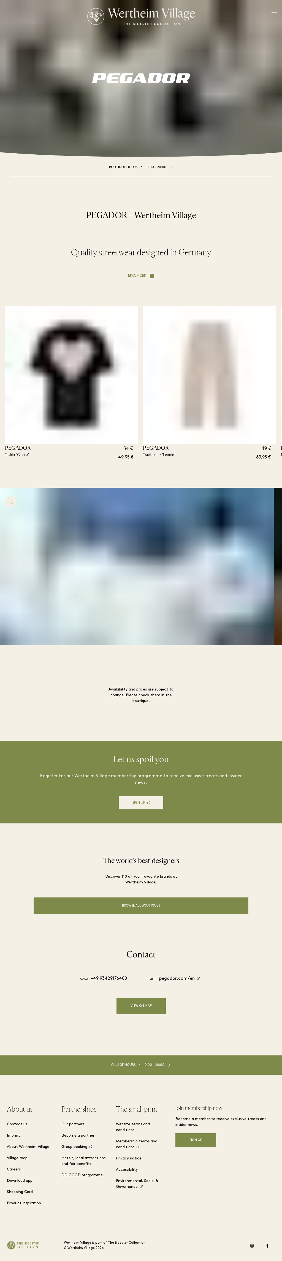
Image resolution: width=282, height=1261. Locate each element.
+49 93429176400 (109, 978)
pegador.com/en (177, 978)
